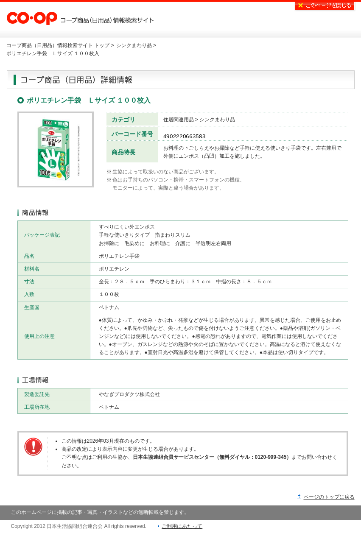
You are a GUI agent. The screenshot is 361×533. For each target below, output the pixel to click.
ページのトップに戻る (329, 497)
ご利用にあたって (182, 526)
